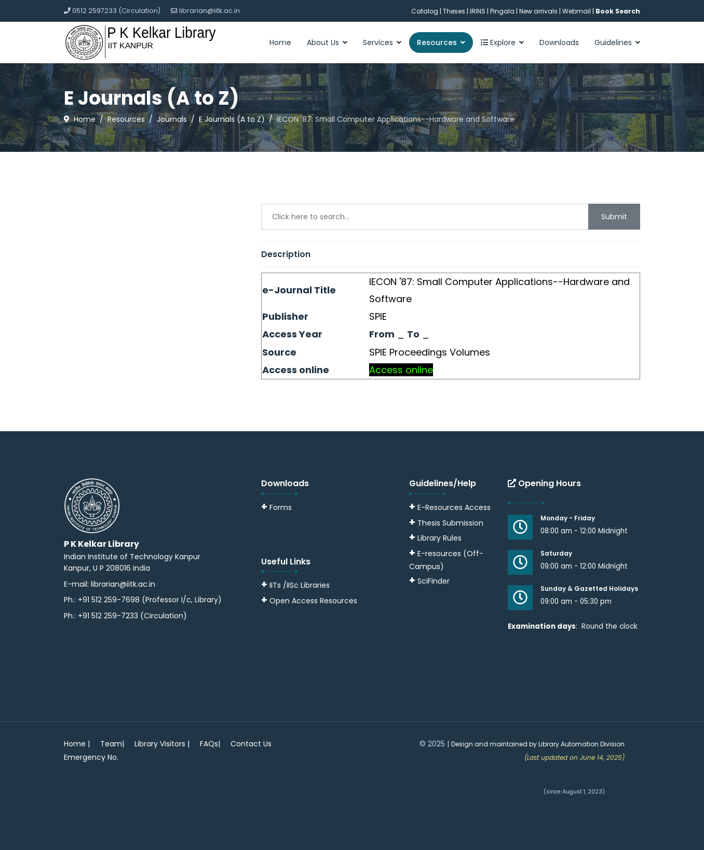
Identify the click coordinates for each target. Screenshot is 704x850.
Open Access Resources (313, 601)
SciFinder (429, 581)
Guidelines (613, 42)
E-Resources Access (454, 507)
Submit (614, 216)
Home (280, 42)
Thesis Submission (450, 523)
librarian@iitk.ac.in (209, 10)
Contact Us (251, 744)
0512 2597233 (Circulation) (116, 10)
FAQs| (210, 744)
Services (378, 42)
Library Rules (435, 538)
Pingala (502, 11)
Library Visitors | (161, 744)
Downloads (559, 42)
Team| (112, 744)
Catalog (424, 11)
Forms (276, 507)
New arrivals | (540, 11)
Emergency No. (91, 757)
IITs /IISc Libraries (299, 585)
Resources (437, 42)
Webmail (576, 11)
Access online (401, 369)
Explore (498, 42)
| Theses (452, 11)
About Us (323, 42)
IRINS (478, 11)
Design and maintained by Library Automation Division (538, 744)
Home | (77, 744)
